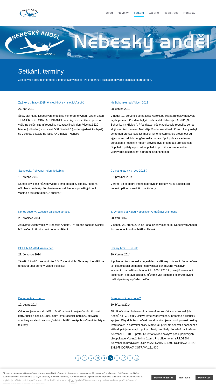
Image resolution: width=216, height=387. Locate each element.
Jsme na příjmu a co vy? (126, 299)
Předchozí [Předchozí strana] (79, 359)
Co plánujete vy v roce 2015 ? (130, 171)
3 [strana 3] (98, 359)
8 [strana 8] (130, 359)
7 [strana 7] (124, 359)
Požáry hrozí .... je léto (125, 249)
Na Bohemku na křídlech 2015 (130, 103)
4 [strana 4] (104, 359)
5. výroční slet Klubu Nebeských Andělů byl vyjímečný (145, 212)
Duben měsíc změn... (32, 299)
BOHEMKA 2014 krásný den (36, 249)
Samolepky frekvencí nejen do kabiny (42, 171)
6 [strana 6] (117, 359)
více (73, 381)
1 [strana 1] (85, 359)
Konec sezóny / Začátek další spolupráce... (46, 212)
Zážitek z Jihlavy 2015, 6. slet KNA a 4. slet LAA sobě (52, 103)
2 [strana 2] (91, 359)
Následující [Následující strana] (137, 359)
